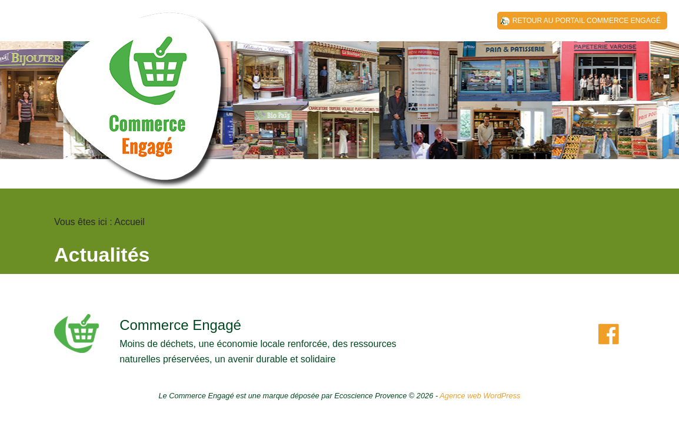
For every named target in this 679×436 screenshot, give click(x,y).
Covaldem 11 (142, 106)
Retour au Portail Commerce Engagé (586, 20)
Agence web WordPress (480, 395)
